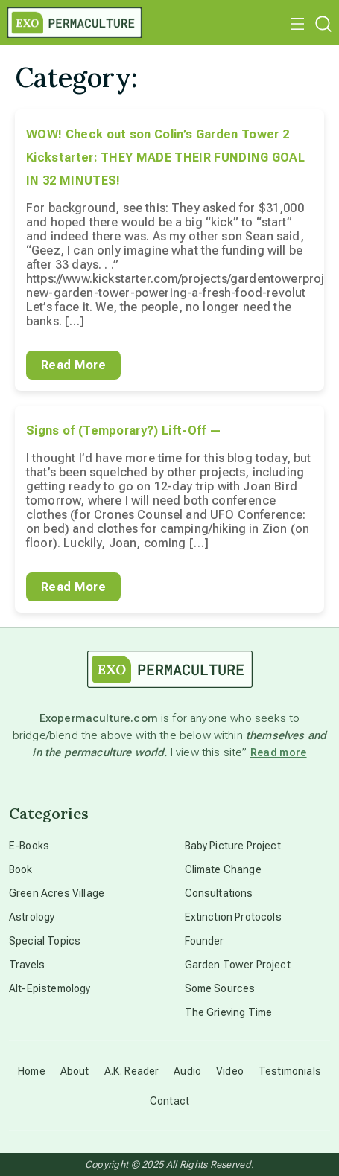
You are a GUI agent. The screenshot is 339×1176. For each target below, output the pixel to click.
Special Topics (44, 941)
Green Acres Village (56, 893)
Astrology (31, 917)
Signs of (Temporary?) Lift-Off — (123, 431)
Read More (73, 365)
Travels (27, 965)
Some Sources (220, 988)
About (74, 1071)
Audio (187, 1071)
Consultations (219, 893)
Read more (278, 752)
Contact (169, 1101)
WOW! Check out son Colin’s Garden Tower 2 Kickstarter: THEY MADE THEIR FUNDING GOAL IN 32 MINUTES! (165, 157)
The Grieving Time (229, 1012)
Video (230, 1071)
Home (31, 1071)
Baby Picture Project (233, 845)
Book (21, 869)
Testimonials (290, 1071)
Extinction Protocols (233, 917)
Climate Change (223, 869)
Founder (204, 941)
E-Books (29, 845)
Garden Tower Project (238, 965)
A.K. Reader (131, 1071)
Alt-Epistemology (50, 988)
